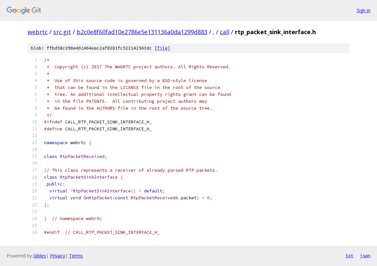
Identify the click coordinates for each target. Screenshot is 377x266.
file (162, 48)
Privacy (57, 256)
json (365, 255)
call (224, 32)
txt (349, 255)
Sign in (363, 10)
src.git (62, 32)
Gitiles (39, 256)
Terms (76, 256)
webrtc (38, 32)
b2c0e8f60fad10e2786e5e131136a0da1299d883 (142, 32)
